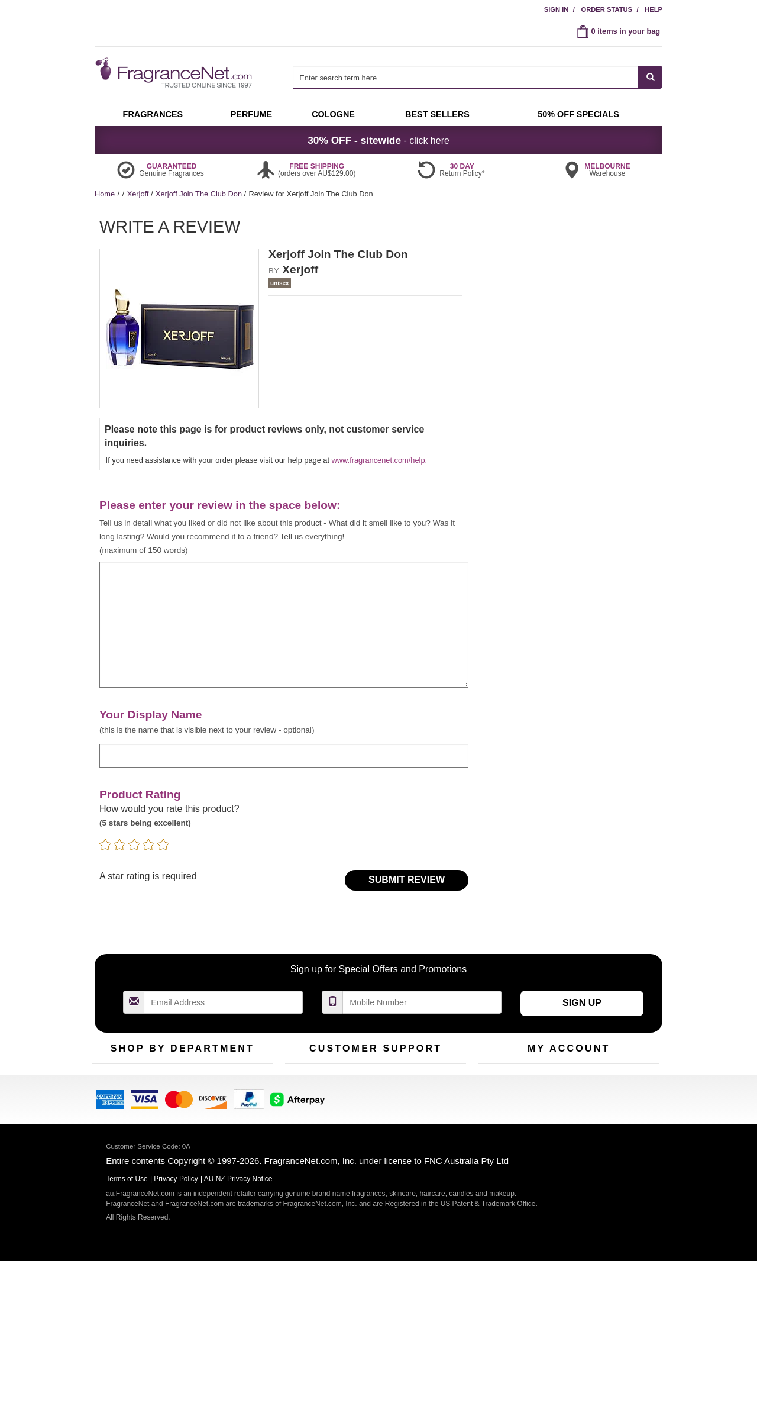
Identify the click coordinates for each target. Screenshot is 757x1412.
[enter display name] (283, 755)
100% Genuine (437, 1081)
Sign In (556, 9)
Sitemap (425, 1118)
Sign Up (581, 1003)
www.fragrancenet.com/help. (379, 460)
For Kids (232, 1081)
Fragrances (111, 1081)
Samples (171, 1099)
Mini (225, 1118)
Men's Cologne (117, 1128)
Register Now (500, 1099)
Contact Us (303, 1099)
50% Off (170, 1081)
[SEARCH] (650, 77)
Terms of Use (434, 1099)
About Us (300, 1118)
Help (653, 9)
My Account (497, 1081)
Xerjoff (139, 193)
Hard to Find (239, 1136)
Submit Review (406, 880)
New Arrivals (239, 1099)
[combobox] (477, 77)
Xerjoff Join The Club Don (200, 193)
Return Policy (372, 1081)
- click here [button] (378, 140)
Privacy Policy (176, 1330)
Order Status (606, 9)
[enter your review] (283, 625)
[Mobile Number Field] (422, 1002)
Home (105, 193)
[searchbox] (465, 77)
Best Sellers (177, 1118)
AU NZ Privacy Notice (238, 1330)
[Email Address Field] (223, 1002)
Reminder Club (569, 1099)
